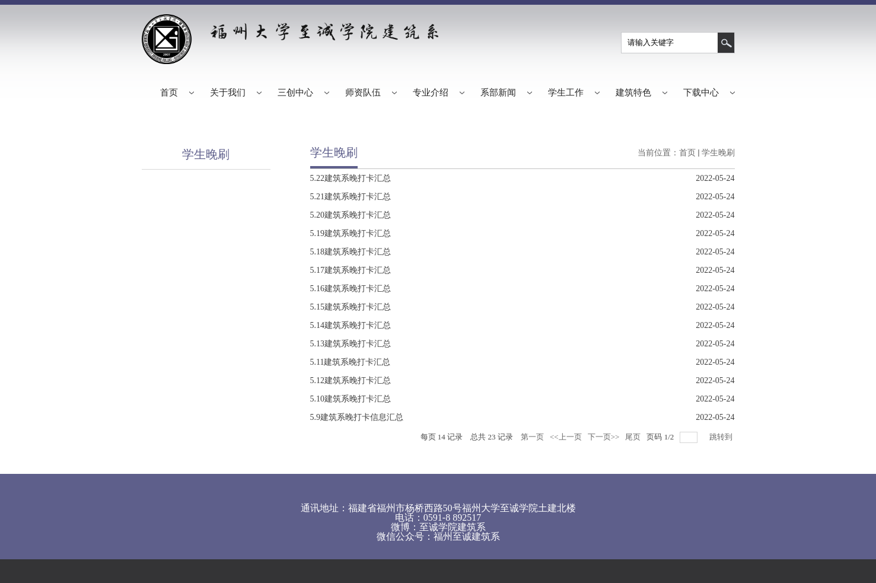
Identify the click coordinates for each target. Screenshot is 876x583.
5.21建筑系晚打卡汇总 (350, 196)
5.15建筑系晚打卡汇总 (350, 306)
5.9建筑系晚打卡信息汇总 (357, 417)
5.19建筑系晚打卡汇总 (350, 233)
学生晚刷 (718, 152)
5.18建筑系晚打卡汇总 (350, 251)
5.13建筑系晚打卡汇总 (350, 343)
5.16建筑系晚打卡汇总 (350, 288)
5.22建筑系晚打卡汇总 (350, 178)
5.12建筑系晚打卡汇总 (350, 380)
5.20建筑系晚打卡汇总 (350, 215)
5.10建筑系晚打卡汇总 (350, 398)
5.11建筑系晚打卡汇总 (350, 362)
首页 (687, 152)
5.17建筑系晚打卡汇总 (350, 270)
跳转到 (721, 436)
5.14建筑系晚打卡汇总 (350, 325)
